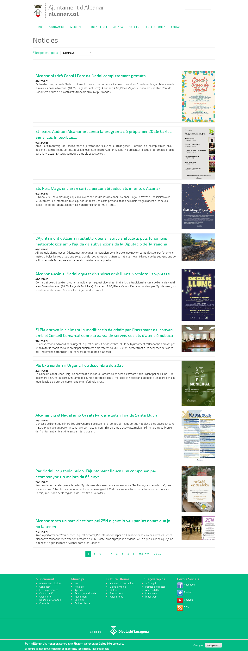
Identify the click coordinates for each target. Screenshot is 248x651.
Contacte (177, 27)
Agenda (118, 27)
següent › (144, 554)
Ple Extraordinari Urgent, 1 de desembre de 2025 (79, 365)
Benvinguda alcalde (50, 583)
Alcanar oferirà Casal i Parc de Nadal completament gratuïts (90, 75)
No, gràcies (213, 646)
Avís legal (150, 583)
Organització (46, 593)
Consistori (44, 586)
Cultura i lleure (82, 603)
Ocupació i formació (50, 600)
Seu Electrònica (155, 27)
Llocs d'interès (118, 586)
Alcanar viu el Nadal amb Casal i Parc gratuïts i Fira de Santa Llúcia (96, 415)
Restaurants (117, 593)
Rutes (113, 590)
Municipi (75, 27)
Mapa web (151, 593)
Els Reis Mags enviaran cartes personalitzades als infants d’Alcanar (97, 188)
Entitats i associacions (122, 583)
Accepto (198, 646)
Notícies (134, 27)
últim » (157, 554)
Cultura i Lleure (97, 27)
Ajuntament (57, 27)
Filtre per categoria (45, 53)
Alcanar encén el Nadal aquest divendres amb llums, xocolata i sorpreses (102, 273)
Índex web (151, 596)
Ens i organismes (48, 590)
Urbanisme (45, 596)
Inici (40, 27)
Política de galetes (155, 586)
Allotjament (116, 596)
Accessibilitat (152, 590)
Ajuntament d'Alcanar (76, 10)
